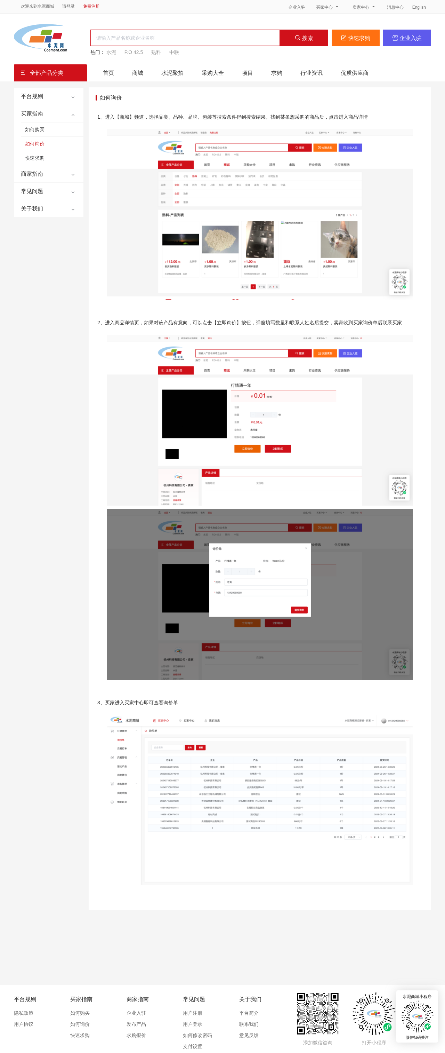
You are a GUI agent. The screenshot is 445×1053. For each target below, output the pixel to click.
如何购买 (34, 129)
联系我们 (249, 1024)
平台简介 (249, 1013)
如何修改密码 (197, 1035)
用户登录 (192, 1024)
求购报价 (136, 1035)
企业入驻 (297, 7)
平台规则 (25, 999)
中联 (174, 52)
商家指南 (138, 999)
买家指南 (81, 999)
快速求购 (355, 38)
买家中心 (328, 7)
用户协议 (23, 1024)
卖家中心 (364, 7)
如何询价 (34, 144)
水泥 (111, 52)
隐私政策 (23, 1013)
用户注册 (192, 1013)
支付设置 (192, 1046)
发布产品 (136, 1024)
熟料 (156, 52)
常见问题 (194, 999)
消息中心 (396, 7)
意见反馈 (249, 1035)
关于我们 (250, 999)
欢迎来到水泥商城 (37, 6)
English (419, 7)
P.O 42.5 (133, 52)
